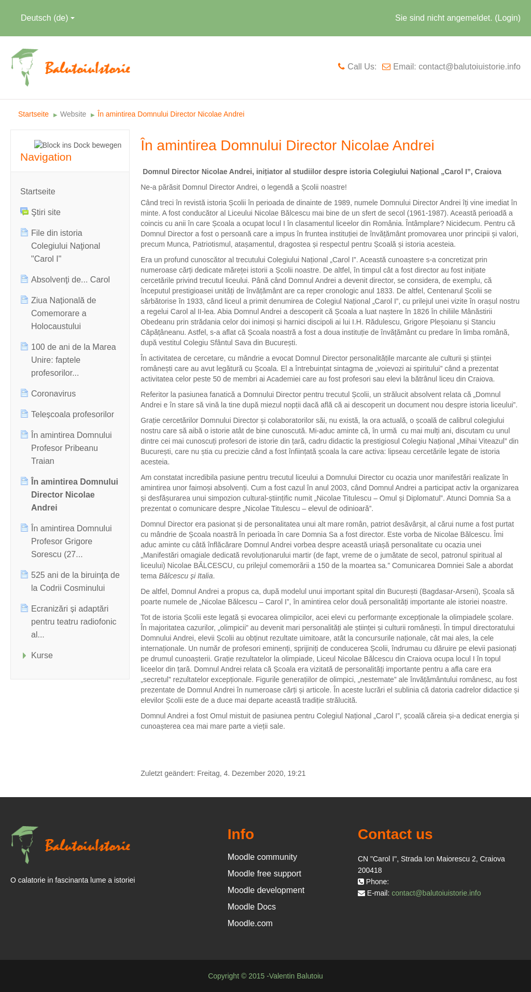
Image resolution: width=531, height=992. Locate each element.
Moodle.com (250, 923)
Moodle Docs (252, 906)
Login (508, 17)
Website (73, 114)
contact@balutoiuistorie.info (436, 893)
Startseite (37, 191)
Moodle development (266, 890)
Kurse (42, 655)
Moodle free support (264, 873)
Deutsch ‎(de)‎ (48, 17)
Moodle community (262, 857)
